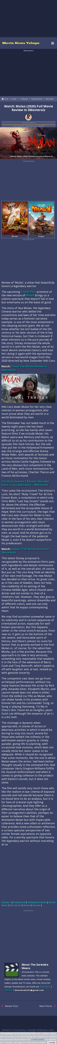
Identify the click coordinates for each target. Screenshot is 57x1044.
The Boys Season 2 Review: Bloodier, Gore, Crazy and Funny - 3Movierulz (25, 483)
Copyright (31, 1030)
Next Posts (48, 1006)
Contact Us (6, 1030)
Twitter (8, 990)
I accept (51, 1042)
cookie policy (37, 1039)
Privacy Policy (19, 1030)
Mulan (30, 295)
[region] (28, 18)
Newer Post (9, 1006)
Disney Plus (28, 291)
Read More (45, 986)
